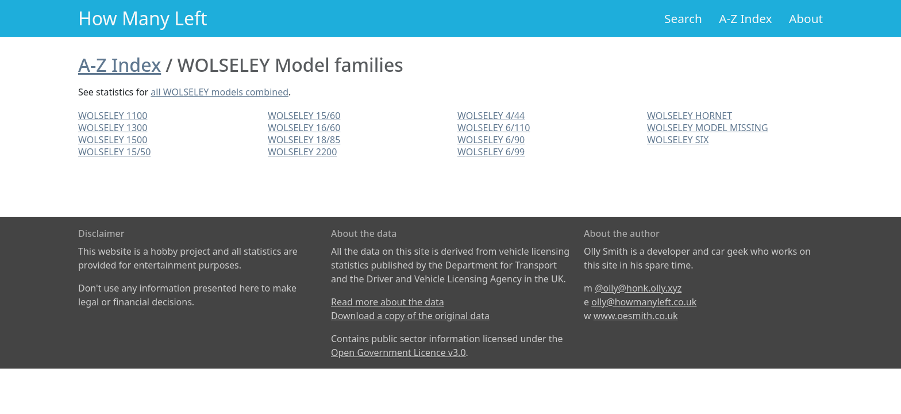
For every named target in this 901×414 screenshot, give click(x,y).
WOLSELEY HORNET (689, 115)
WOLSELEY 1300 (112, 127)
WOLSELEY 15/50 (114, 151)
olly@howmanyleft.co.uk (643, 302)
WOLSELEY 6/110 (493, 127)
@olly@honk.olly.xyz (638, 288)
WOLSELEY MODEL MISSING (707, 127)
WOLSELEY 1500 (112, 139)
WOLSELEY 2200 (302, 151)
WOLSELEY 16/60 (304, 127)
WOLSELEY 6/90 (491, 139)
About (806, 18)
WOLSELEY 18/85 (304, 139)
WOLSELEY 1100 (112, 115)
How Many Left (142, 18)
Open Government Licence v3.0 (398, 352)
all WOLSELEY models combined (219, 92)
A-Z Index (745, 18)
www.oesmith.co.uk (636, 315)
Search (683, 18)
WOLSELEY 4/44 (491, 115)
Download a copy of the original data (410, 315)
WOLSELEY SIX (678, 139)
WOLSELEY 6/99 (491, 151)
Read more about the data (387, 302)
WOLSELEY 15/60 (304, 115)
